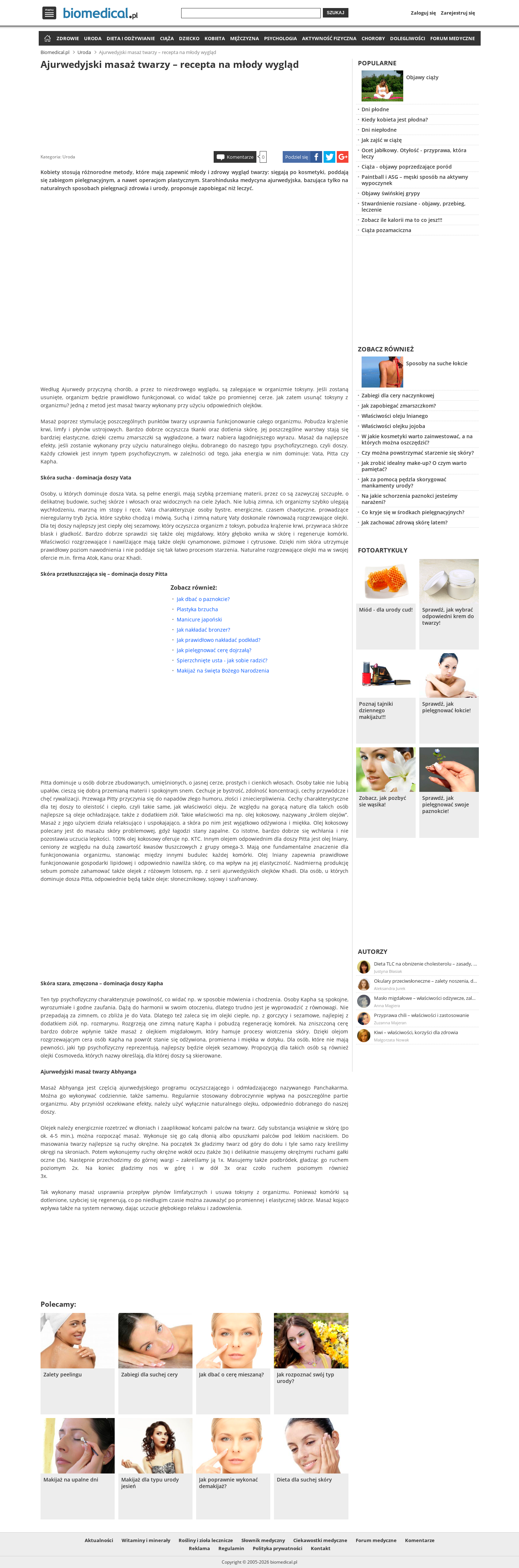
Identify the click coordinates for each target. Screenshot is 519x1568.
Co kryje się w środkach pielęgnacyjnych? (413, 512)
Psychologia (280, 38)
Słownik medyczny (263, 1540)
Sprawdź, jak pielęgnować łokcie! (446, 707)
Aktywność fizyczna (329, 38)
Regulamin (231, 1548)
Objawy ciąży (422, 77)
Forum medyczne (452, 38)
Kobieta (215, 38)
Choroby (373, 38)
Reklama (199, 1548)
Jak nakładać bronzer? (203, 629)
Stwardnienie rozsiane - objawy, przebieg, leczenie (414, 206)
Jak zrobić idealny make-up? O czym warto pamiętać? (414, 466)
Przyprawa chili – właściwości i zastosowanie (421, 1015)
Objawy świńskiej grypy (391, 193)
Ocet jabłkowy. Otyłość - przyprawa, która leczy (414, 153)
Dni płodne (375, 109)
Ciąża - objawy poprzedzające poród (407, 166)
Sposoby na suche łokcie (437, 363)
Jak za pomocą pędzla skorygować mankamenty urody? (404, 482)
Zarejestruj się (458, 12)
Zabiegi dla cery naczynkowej (398, 395)
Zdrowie (68, 38)
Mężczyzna (244, 38)
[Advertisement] (194, 109)
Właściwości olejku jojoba (393, 426)
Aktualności (99, 1540)
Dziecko (189, 38)
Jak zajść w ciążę (382, 139)
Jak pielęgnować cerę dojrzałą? (214, 650)
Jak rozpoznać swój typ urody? (305, 1377)
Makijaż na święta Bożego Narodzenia (223, 670)
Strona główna (47, 39)
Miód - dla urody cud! (386, 609)
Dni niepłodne (379, 129)
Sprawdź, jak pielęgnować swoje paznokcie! (445, 804)
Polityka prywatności (277, 1548)
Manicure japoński (199, 619)
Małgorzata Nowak (391, 1040)
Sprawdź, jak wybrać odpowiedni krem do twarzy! (448, 616)
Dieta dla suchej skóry (304, 1479)
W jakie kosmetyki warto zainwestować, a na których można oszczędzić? (417, 439)
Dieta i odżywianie (131, 38)
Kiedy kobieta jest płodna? (395, 119)
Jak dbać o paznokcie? (203, 599)
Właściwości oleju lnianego (395, 415)
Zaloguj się (423, 12)
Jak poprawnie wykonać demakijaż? (228, 1483)
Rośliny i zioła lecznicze (206, 1540)
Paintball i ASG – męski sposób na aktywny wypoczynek (415, 179)
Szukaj (335, 12)
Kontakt (321, 1548)
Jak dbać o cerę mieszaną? (231, 1374)
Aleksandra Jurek (389, 988)
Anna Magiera (387, 1005)
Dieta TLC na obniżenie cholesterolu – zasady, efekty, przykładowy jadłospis (426, 963)
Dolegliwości (407, 38)
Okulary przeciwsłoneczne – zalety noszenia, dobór (426, 981)
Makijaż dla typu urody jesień (150, 1483)
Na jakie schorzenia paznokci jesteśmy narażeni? (410, 498)
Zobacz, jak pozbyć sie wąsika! (382, 801)
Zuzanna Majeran (390, 1022)
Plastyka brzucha (197, 609)
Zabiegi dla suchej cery (149, 1374)
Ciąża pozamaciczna (386, 230)
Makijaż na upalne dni (70, 1479)
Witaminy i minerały (146, 1540)
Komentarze (240, 157)
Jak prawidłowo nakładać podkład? (218, 639)
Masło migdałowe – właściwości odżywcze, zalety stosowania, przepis (426, 998)
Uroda (93, 38)
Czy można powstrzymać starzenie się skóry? (418, 452)
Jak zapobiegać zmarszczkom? (399, 405)
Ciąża (167, 38)
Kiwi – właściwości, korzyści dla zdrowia (416, 1032)
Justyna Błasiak (388, 971)
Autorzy (373, 951)
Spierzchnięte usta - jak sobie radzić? (222, 660)
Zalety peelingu (62, 1374)
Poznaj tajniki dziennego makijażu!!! (376, 710)
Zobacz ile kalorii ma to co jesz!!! (402, 219)
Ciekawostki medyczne (320, 1540)
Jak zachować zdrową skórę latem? (404, 522)
